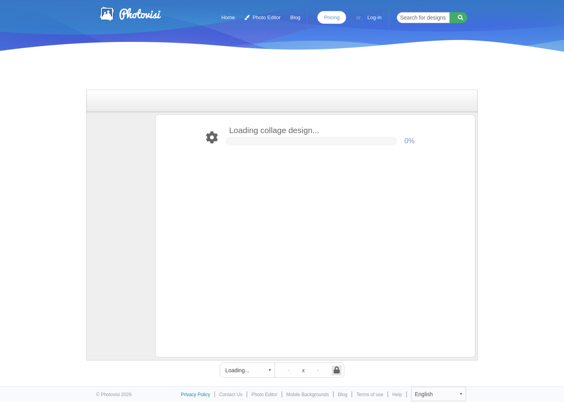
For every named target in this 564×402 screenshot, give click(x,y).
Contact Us (230, 394)
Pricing (332, 17)
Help (397, 394)
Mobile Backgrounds (307, 394)
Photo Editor (262, 17)
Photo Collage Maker (130, 14)
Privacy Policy (195, 394)
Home (228, 17)
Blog (295, 17)
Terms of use (369, 394)
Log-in (374, 17)
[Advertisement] (273, 71)
